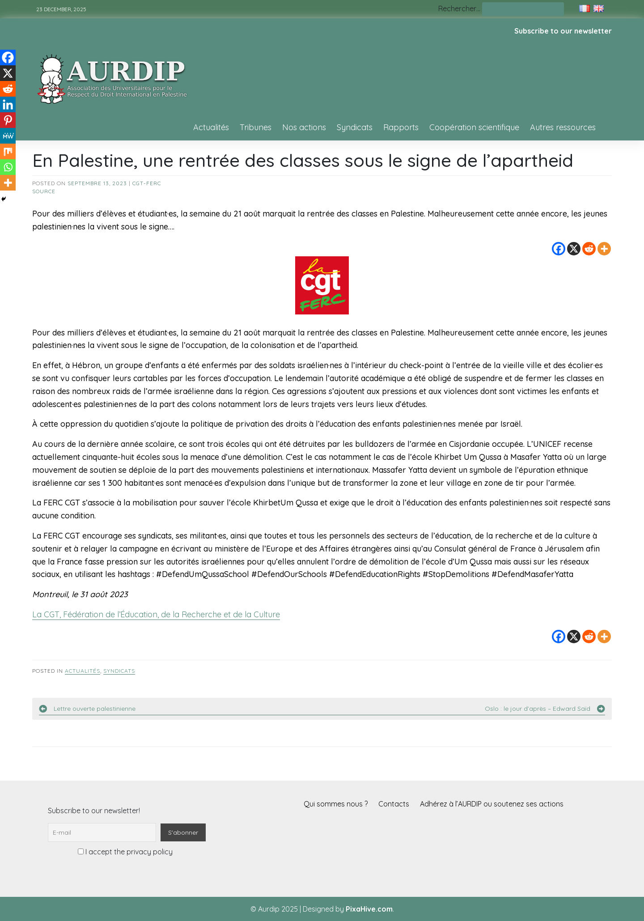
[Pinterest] (8, 120)
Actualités (211, 127)
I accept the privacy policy (125, 851)
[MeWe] (8, 136)
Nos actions (304, 127)
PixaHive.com (369, 908)
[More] (604, 248)
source (43, 191)
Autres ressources (563, 127)
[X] (573, 248)
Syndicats (355, 127)
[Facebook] (558, 248)
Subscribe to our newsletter (563, 30)
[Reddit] (589, 248)
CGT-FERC (146, 183)
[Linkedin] (8, 104)
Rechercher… (459, 8)
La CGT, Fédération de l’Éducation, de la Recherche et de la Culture (156, 614)
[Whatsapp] (8, 167)
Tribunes (255, 127)
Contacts (393, 803)
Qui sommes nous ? (336, 803)
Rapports (401, 127)
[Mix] (8, 151)
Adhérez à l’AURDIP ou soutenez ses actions (492, 803)
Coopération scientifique (474, 127)
